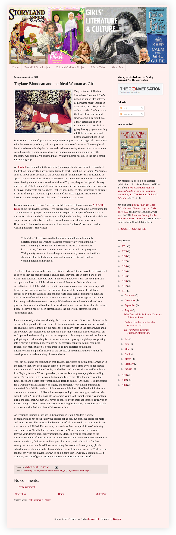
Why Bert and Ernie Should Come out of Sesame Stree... (143, 316)
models (43, 470)
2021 (124, 246)
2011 (124, 291)
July (127, 339)
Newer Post (20, 494)
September (130, 305)
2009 (124, 380)
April (127, 354)
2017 (124, 261)
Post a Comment (26, 487)
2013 (124, 281)
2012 (124, 286)
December (130, 295)
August (128, 310)
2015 (124, 271)
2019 (124, 251)
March (128, 359)
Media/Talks (98, 67)
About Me (117, 67)
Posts (124, 108)
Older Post (101, 494)
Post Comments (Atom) (39, 500)
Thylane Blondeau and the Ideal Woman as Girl (140, 324)
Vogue (87, 470)
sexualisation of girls (57, 470)
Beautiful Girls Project (37, 67)
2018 (124, 256)
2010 (124, 375)
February (129, 364)
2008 (124, 385)
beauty (36, 470)
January (129, 369)
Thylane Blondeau (75, 470)
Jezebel (22, 166)
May (127, 349)
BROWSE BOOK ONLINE (132, 229)
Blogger (117, 519)
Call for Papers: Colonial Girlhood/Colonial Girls (137, 331)
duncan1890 (93, 519)
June (127, 344)
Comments (126, 114)
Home (15, 67)
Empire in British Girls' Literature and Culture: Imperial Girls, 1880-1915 (137, 208)
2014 (124, 276)
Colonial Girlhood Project (70, 67)
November (130, 300)
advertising (27, 470)
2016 (124, 266)
